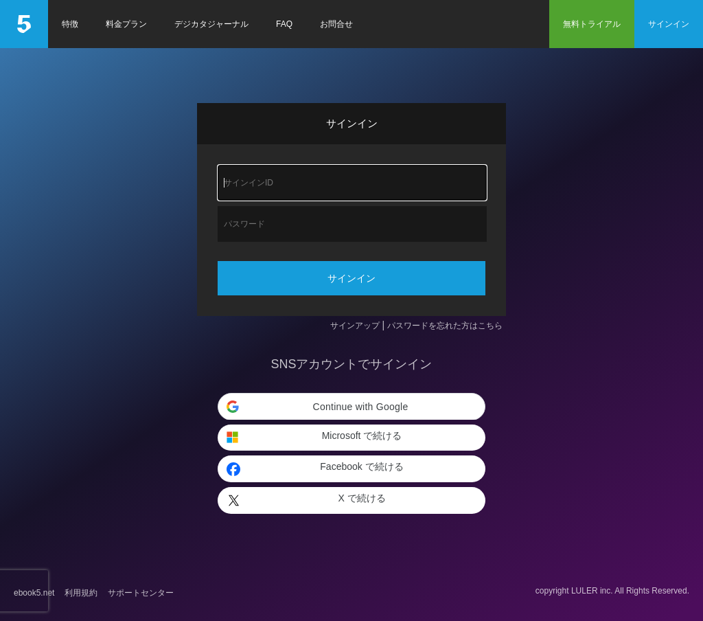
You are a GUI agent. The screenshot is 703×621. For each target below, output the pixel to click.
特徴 (70, 24)
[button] (351, 406)
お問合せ (336, 24)
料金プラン (126, 24)
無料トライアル (592, 24)
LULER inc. (592, 591)
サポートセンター (141, 593)
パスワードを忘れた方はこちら (445, 325)
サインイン (668, 24)
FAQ (284, 24)
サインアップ (355, 325)
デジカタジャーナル (211, 24)
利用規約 (81, 593)
